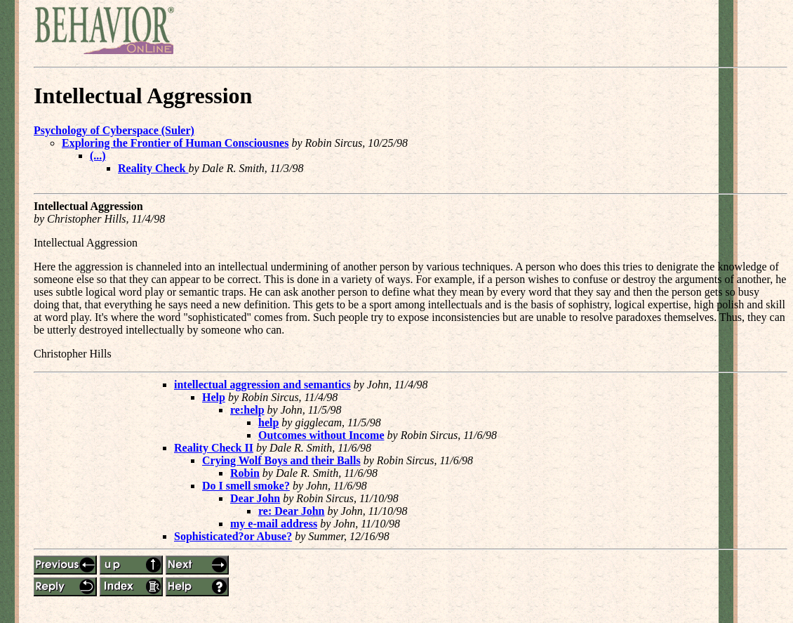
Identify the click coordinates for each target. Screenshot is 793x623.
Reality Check (153, 168)
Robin (245, 473)
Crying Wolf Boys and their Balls (281, 460)
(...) (98, 156)
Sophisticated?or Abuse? (233, 536)
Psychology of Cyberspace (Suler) (114, 130)
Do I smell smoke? (246, 486)
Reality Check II (213, 448)
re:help (247, 410)
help (268, 422)
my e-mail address (273, 524)
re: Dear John (291, 511)
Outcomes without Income (321, 435)
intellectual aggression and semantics (262, 385)
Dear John (255, 498)
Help (213, 397)
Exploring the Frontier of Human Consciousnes (175, 143)
